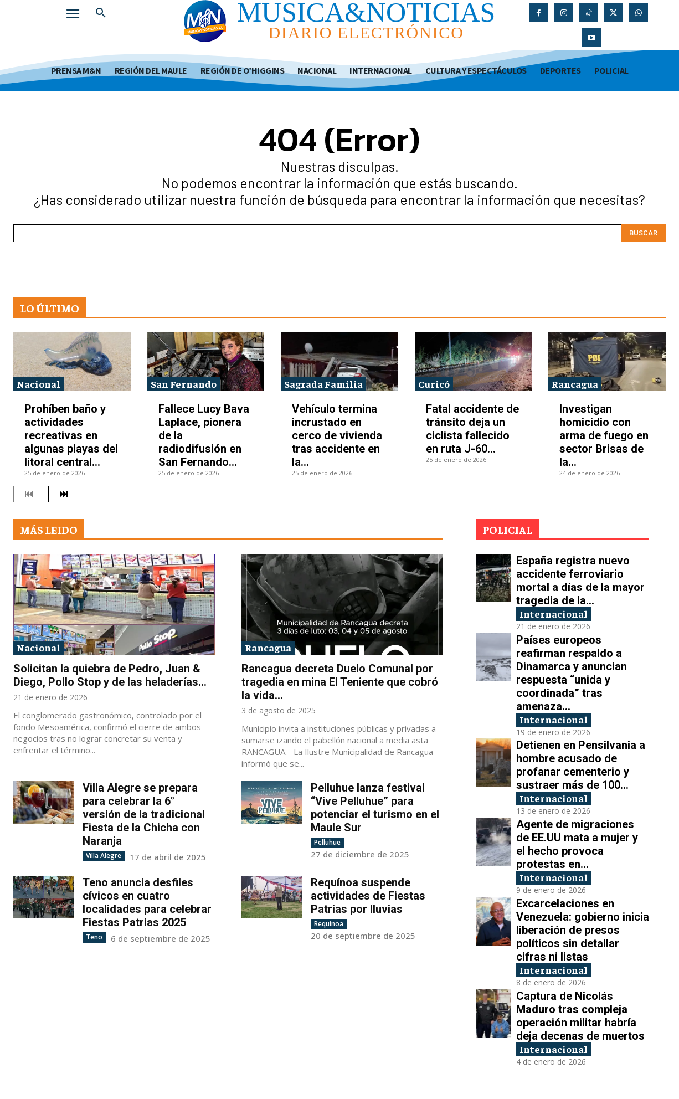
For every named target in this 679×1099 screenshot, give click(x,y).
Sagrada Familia (323, 383)
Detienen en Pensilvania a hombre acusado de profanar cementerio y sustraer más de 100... (580, 765)
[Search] (643, 233)
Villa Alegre (103, 855)
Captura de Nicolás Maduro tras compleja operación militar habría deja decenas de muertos (580, 1015)
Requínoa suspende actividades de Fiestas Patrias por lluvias (368, 896)
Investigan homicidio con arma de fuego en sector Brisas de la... (604, 435)
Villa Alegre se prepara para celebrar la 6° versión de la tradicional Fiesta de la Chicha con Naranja (144, 814)
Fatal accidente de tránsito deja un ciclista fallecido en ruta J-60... (472, 428)
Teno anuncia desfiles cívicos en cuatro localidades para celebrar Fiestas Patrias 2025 (147, 902)
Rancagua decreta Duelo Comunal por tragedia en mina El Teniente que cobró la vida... (339, 682)
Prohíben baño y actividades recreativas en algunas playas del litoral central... (71, 435)
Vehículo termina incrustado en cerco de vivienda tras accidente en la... (337, 435)
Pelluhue (327, 842)
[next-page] (63, 494)
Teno (94, 937)
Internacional (553, 613)
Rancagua (575, 383)
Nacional (38, 383)
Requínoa (328, 923)
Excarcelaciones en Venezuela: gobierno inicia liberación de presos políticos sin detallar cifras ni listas (582, 930)
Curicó (434, 383)
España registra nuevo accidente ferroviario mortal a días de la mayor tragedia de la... (580, 580)
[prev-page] (28, 494)
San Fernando (184, 383)
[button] (101, 13)
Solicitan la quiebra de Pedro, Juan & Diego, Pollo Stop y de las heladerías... (110, 675)
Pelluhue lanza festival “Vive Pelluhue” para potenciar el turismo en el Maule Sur (375, 807)
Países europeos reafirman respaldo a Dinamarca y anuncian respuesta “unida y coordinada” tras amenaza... (571, 673)
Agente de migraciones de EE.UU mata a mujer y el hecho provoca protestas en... (577, 844)
